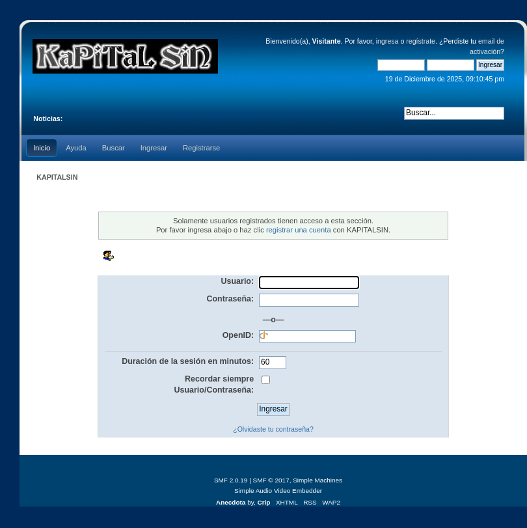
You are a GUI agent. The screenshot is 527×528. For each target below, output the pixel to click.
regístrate (420, 41)
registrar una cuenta (298, 230)
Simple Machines (317, 480)
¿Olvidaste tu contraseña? (273, 429)
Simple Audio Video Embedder (278, 490)
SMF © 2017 (271, 480)
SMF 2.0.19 (231, 480)
